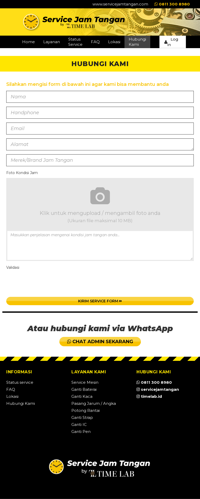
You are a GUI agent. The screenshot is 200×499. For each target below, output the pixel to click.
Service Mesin (84, 382)
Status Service (75, 42)
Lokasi (114, 41)
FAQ (95, 41)
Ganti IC (79, 424)
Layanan (51, 41)
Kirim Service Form (100, 301)
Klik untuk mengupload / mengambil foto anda (100, 203)
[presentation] (45, 283)
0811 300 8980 (172, 4)
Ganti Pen (81, 431)
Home (28, 41)
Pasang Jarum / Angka (93, 403)
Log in (171, 42)
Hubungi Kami (137, 42)
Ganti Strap (82, 417)
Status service (19, 382)
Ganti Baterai (84, 389)
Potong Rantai (85, 410)
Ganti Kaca (81, 396)
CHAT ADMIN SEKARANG (100, 341)
